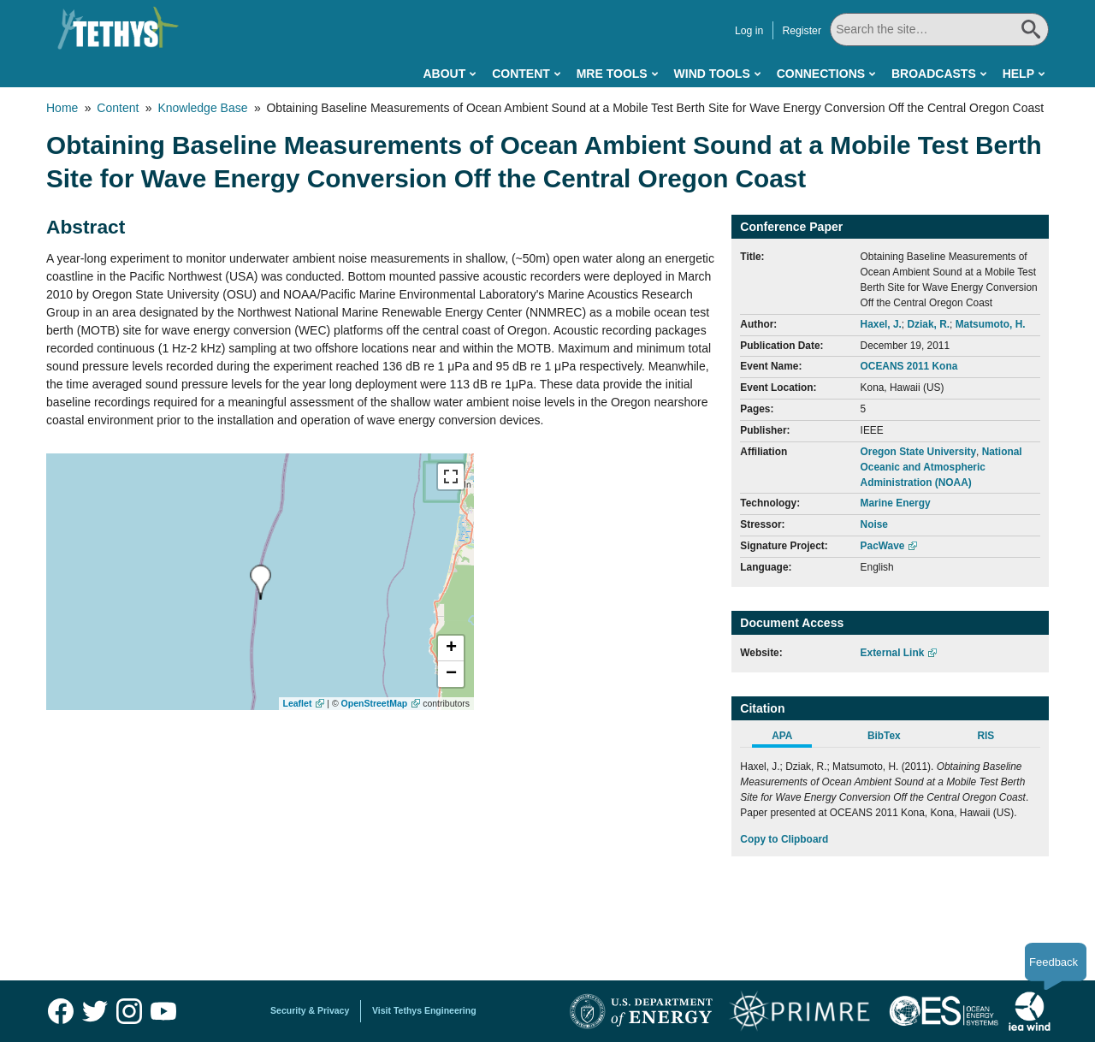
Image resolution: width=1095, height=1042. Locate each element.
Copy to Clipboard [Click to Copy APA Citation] (784, 839)
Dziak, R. (928, 324)
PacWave (883, 546)
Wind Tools (712, 73)
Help (1018, 73)
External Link (893, 653)
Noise (874, 524)
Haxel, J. (881, 324)
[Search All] (939, 29)
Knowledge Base (202, 108)
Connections (821, 73)
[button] (451, 648)
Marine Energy (896, 503)
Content (521, 73)
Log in (749, 31)
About (444, 73)
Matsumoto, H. (991, 324)
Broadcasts (933, 73)
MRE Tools (612, 73)
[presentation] (260, 582)
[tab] (791, 738)
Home (62, 108)
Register (801, 31)
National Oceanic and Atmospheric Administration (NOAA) (941, 467)
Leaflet (297, 703)
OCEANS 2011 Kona (909, 366)
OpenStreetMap (374, 703)
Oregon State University (918, 452)
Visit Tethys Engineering (424, 1010)
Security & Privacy (309, 1010)
